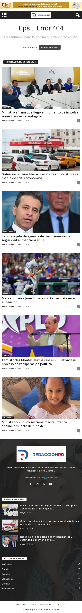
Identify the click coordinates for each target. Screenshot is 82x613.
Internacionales (9, 170)
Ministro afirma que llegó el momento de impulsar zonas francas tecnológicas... (41, 114)
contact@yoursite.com (47, 477)
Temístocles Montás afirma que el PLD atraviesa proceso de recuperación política (39, 362)
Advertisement (46, 604)
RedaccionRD (8, 120)
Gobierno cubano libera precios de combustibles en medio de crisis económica (41, 176)
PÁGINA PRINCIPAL (49, 47)
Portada (5, 569)
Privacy (32, 604)
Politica (5, 355)
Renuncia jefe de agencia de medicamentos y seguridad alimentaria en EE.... (36, 238)
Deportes (6, 294)
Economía (6, 108)
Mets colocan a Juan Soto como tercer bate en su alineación (39, 300)
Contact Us (61, 604)
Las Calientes (7, 417)
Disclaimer (21, 604)
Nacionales (7, 564)
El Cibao (6, 584)
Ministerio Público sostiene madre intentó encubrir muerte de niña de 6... (34, 424)
